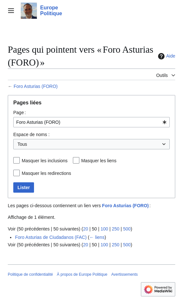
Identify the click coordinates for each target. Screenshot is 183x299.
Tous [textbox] (22, 144)
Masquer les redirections (46, 173)
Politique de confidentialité (30, 274)
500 (127, 228)
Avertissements (124, 274)
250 (115, 228)
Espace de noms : (31, 134)
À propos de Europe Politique (82, 274)
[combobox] (91, 122)
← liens (97, 237)
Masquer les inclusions (45, 160)
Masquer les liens (99, 160)
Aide (165, 56)
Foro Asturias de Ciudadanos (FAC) (50, 237)
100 (104, 228)
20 (85, 228)
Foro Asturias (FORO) (36, 86)
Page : (19, 112)
